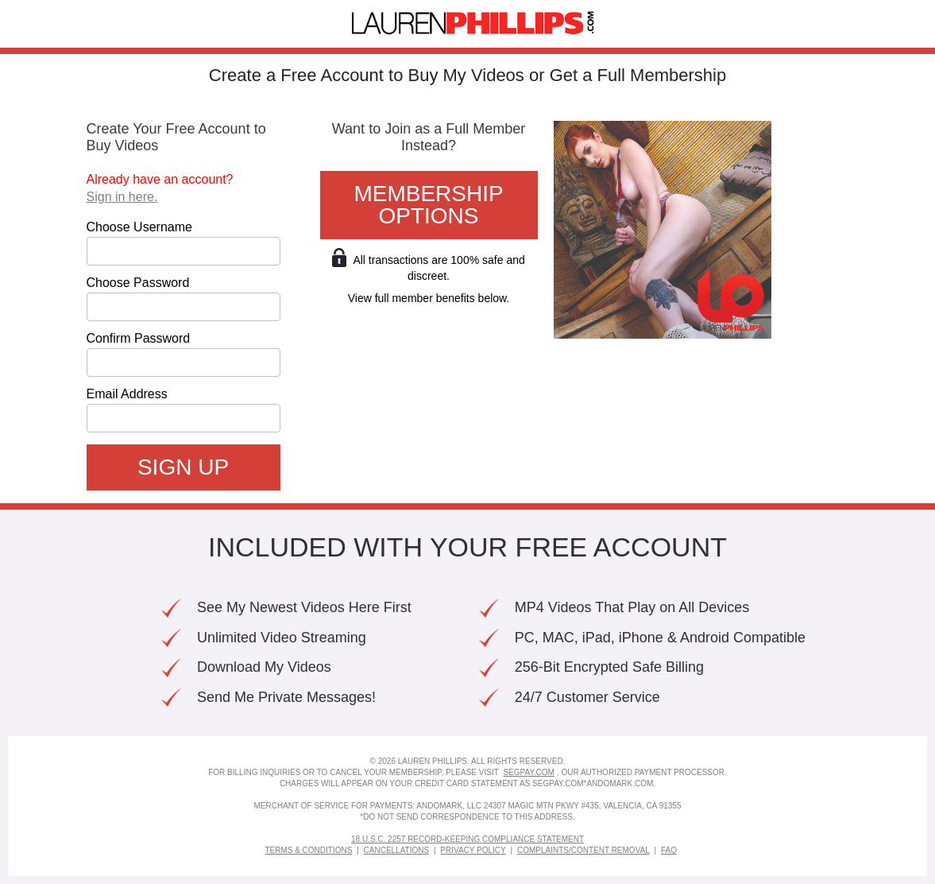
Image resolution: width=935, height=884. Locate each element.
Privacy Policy (472, 850)
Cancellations (397, 850)
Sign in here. (122, 197)
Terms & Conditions (308, 850)
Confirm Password (139, 338)
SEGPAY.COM (528, 772)
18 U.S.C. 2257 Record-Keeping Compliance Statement (467, 839)
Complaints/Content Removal (583, 850)
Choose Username (139, 227)
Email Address (127, 394)
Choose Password (138, 283)
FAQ (669, 850)
